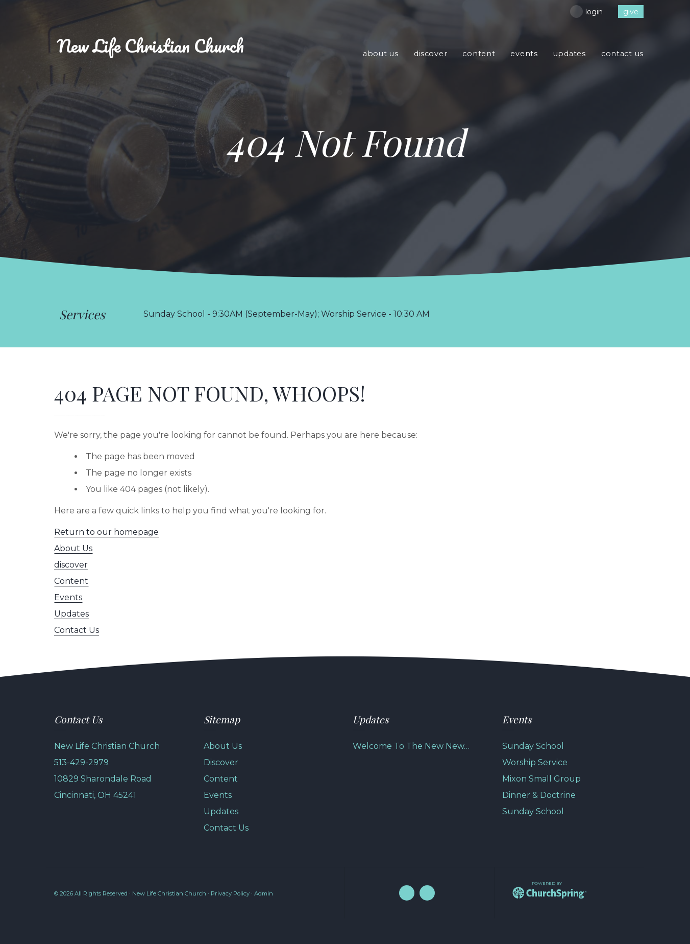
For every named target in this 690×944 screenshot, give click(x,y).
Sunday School (533, 746)
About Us (73, 548)
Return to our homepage (106, 532)
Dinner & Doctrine (539, 795)
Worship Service (535, 762)
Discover (221, 762)
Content (71, 581)
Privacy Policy (230, 893)
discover (71, 565)
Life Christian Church (150, 45)
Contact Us (76, 630)
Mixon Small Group (541, 779)
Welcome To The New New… (411, 746)
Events (68, 597)
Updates (71, 614)
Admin (263, 893)
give (630, 11)
